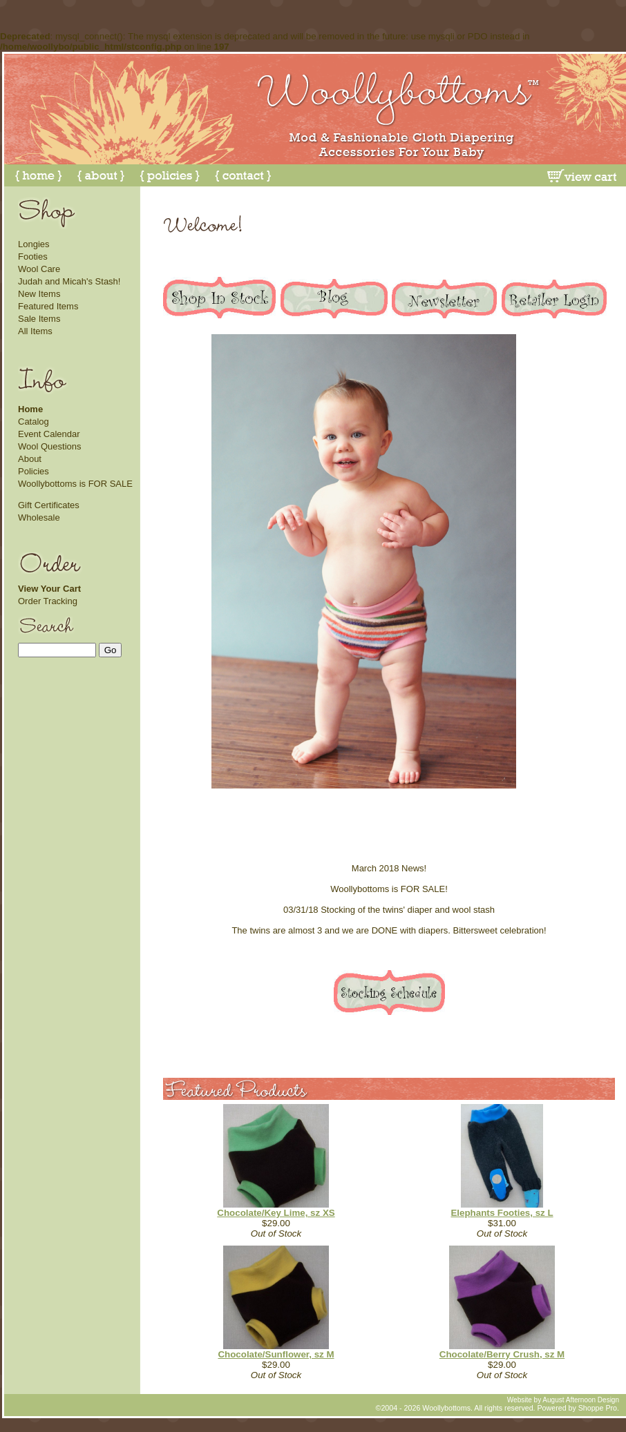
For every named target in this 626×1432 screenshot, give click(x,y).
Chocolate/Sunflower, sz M (276, 1354)
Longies (34, 244)
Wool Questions (50, 446)
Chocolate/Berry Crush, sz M (502, 1354)
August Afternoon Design (580, 1400)
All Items (35, 331)
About (29, 459)
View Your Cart (49, 588)
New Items (39, 294)
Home (30, 409)
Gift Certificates (48, 505)
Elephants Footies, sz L (501, 1213)
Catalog (33, 421)
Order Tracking (47, 601)
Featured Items (48, 306)
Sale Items (39, 318)
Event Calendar (49, 434)
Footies (33, 256)
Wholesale (39, 517)
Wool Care (39, 269)
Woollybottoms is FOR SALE (75, 483)
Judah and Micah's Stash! (69, 281)
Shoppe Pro (597, 1408)
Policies (33, 471)
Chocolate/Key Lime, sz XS (275, 1213)
